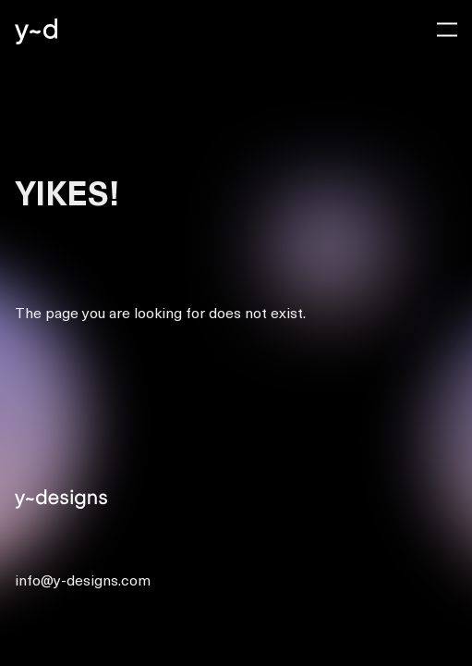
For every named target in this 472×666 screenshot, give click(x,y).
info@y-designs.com (83, 579)
